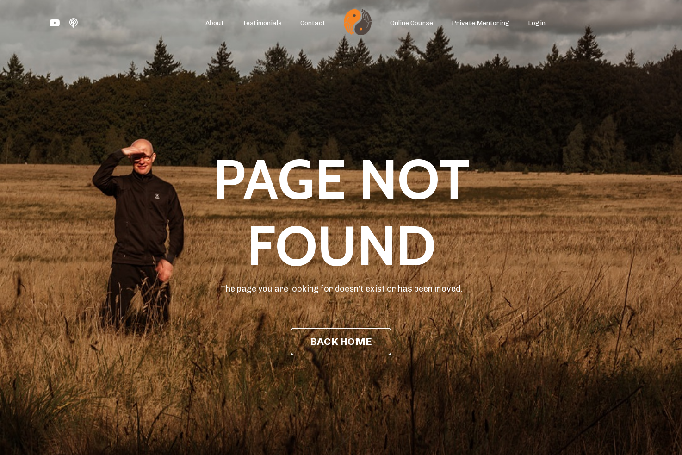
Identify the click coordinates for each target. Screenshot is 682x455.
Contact (312, 23)
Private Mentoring (480, 23)
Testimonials (262, 23)
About (214, 23)
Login (537, 23)
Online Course (411, 23)
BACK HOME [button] (341, 341)
